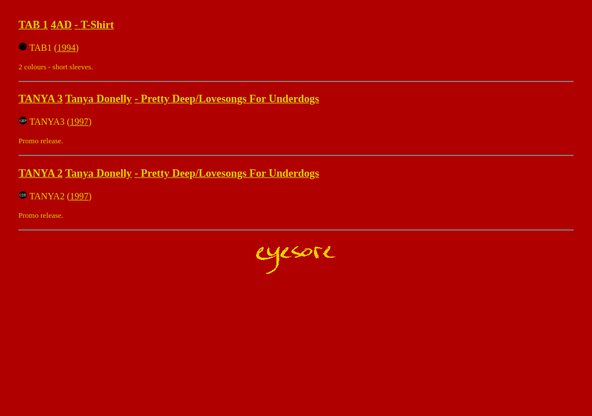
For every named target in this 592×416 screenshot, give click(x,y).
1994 (66, 48)
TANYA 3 (40, 98)
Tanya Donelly (98, 98)
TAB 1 (33, 24)
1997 (79, 122)
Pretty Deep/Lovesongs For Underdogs (230, 98)
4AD (61, 24)
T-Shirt (97, 24)
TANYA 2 (40, 173)
